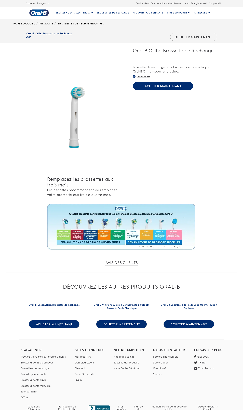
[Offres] (43, 398)
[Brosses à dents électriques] (43, 363)
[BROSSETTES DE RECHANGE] (111, 12)
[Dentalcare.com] (89, 363)
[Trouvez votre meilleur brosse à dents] (43, 357)
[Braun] (89, 380)
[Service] (169, 374)
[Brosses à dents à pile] (43, 380)
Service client (143, 3)
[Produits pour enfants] (43, 374)
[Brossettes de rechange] (43, 368)
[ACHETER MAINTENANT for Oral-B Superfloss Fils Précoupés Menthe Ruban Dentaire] (189, 324)
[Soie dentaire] (43, 392)
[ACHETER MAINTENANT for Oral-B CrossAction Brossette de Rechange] (54, 324)
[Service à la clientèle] (169, 357)
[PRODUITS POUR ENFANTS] (146, 12)
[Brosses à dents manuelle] (43, 386)
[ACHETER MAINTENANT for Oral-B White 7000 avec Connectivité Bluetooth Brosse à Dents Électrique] (121, 324)
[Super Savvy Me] (89, 374)
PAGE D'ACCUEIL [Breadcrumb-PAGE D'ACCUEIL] (24, 23)
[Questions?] (169, 368)
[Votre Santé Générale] (129, 368)
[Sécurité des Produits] (129, 363)
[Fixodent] (89, 368)
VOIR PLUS (141, 76)
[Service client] (169, 363)
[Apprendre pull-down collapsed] (201, 12)
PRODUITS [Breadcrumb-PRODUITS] (46, 23)
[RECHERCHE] (213, 12)
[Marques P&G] (89, 357)
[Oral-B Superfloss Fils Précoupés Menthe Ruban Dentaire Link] (188, 306)
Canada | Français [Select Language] (37, 3)
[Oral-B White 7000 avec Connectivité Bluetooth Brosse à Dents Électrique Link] (121, 306)
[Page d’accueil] (37, 12)
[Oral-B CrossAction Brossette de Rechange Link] (54, 306)
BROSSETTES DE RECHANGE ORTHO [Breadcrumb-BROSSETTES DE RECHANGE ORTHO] (81, 23)
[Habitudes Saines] (129, 357)
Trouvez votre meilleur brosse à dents (170, 3)
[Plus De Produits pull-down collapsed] (177, 12)
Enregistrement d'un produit (206, 3)
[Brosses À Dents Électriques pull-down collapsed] (73, 12)
